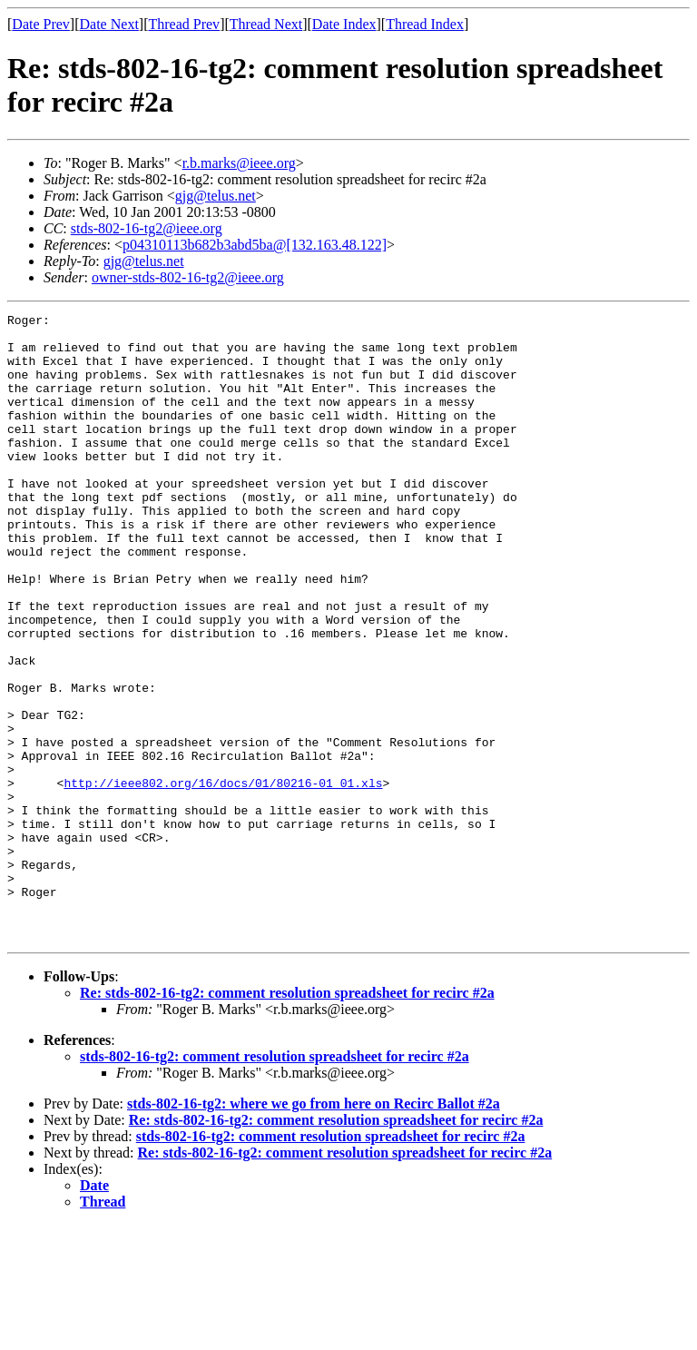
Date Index (344, 24)
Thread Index (425, 24)
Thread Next (266, 24)
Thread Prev (184, 24)
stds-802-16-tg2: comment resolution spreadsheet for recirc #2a (274, 1181)
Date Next (109, 24)
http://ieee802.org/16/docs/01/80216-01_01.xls (223, 878)
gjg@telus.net (215, 195)
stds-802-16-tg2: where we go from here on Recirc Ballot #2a (313, 1229)
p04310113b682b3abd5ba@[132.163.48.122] (255, 244)
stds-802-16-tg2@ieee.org (146, 228)
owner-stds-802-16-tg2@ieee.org (188, 277)
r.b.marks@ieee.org (239, 163)
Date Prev (41, 24)
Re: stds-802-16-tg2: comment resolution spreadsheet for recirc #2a (287, 1118)
